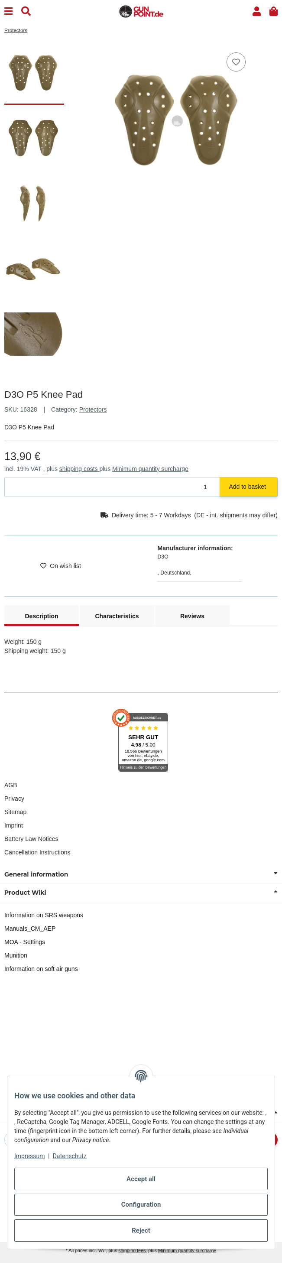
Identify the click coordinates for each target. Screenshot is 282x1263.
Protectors (93, 409)
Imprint (13, 825)
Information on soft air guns (41, 968)
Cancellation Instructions (37, 852)
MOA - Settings (24, 941)
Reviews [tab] (192, 616)
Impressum (29, 1156)
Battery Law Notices (31, 838)
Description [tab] (41, 616)
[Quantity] (112, 487)
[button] (257, 11)
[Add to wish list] (236, 61)
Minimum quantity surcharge (150, 468)
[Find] (26, 11)
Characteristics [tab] (117, 616)
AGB (10, 785)
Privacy (14, 798)
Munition (15, 955)
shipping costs (79, 468)
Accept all (141, 1179)
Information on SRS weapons (43, 915)
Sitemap (15, 811)
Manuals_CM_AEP (29, 928)
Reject (141, 1230)
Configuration (141, 1204)
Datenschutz (70, 1156)
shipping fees (132, 1250)
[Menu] (8, 11)
